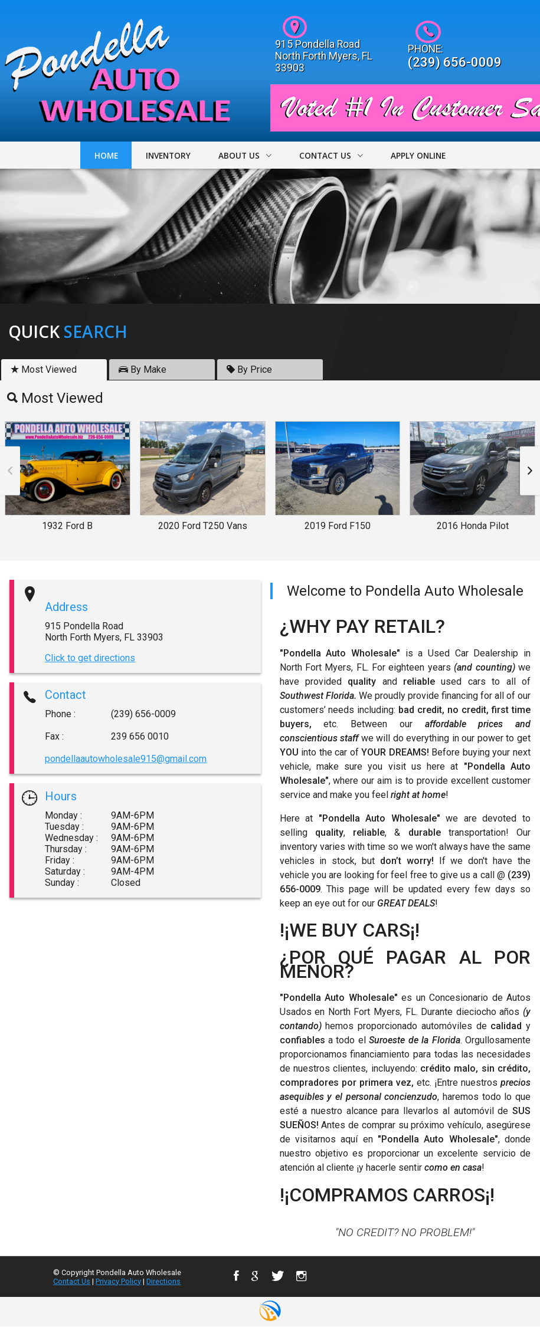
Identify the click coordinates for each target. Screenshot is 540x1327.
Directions (163, 1281)
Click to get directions (90, 658)
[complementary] (504, 1291)
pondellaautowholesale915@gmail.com (126, 758)
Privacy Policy (118, 1281)
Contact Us (71, 1281)
